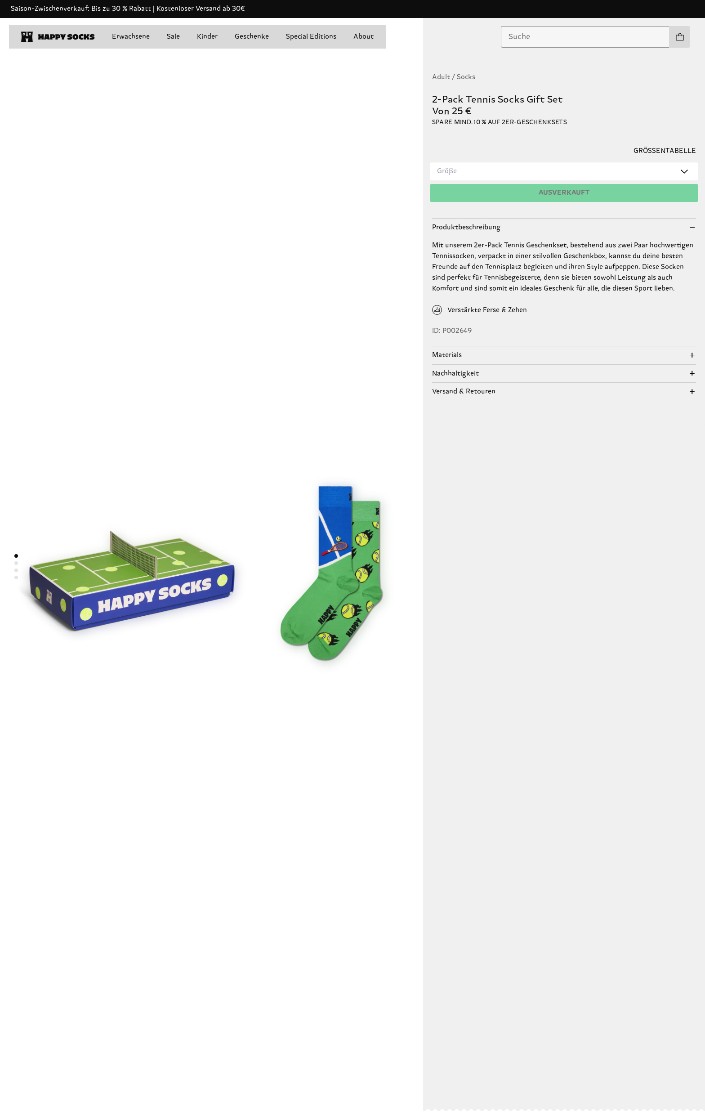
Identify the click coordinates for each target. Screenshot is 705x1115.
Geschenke (252, 36)
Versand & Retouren (463, 391)
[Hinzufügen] (564, 193)
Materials (447, 355)
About (363, 36)
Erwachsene (131, 36)
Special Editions (311, 36)
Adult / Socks (453, 77)
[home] (58, 36)
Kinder (207, 36)
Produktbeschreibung (466, 227)
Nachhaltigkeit (455, 373)
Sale (173, 36)
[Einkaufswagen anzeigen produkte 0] (679, 37)
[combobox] (585, 37)
